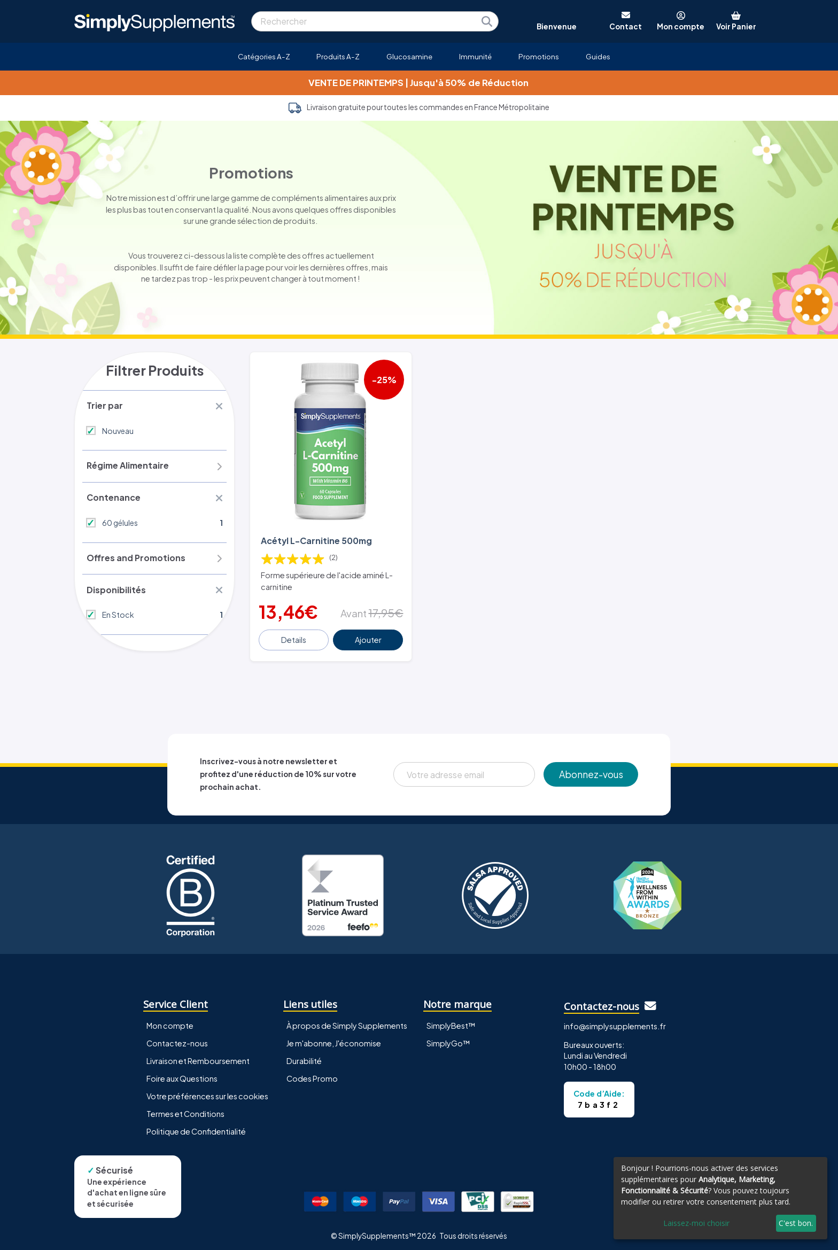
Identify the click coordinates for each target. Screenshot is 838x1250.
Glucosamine (409, 56)
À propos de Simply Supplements (346, 1021)
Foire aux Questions (182, 1073)
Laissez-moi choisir (696, 1223)
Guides (598, 56)
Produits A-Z (338, 56)
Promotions (538, 56)
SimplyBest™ (451, 1021)
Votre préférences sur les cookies (207, 1091)
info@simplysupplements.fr (615, 1021)
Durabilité (304, 1056)
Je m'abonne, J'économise (333, 1038)
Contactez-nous (177, 1038)
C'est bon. (796, 1223)
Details (294, 635)
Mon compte (169, 1021)
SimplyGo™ (448, 1038)
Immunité (475, 56)
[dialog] (720, 1198)
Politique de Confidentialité (196, 1126)
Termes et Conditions (185, 1109)
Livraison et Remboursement (198, 1056)
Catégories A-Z (264, 56)
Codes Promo (312, 1073)
